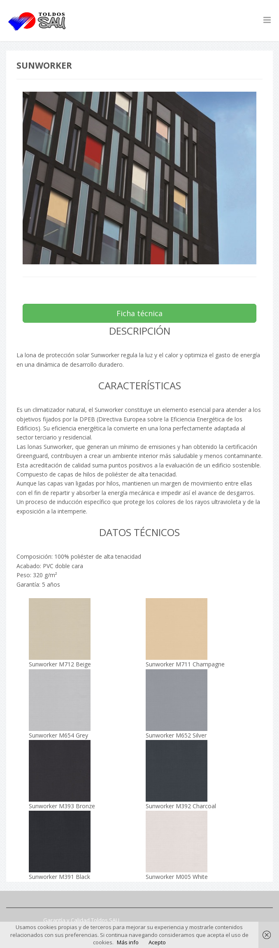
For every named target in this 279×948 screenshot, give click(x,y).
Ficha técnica (139, 313)
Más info (128, 942)
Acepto (157, 942)
